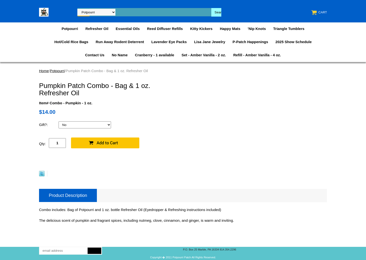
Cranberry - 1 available (154, 55)
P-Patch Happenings (250, 42)
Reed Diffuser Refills (165, 29)
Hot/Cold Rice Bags (71, 42)
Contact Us (94, 55)
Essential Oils (128, 29)
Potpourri (69, 29)
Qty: (42, 144)
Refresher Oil (96, 29)
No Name (120, 55)
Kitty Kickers (201, 29)
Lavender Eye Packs (169, 42)
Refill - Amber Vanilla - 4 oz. (257, 55)
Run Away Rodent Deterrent (120, 42)
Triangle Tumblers (289, 29)
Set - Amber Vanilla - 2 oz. (204, 55)
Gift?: (44, 125)
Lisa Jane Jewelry (209, 42)
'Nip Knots (257, 29)
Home (44, 71)
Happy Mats (230, 29)
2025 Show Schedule (293, 42)
